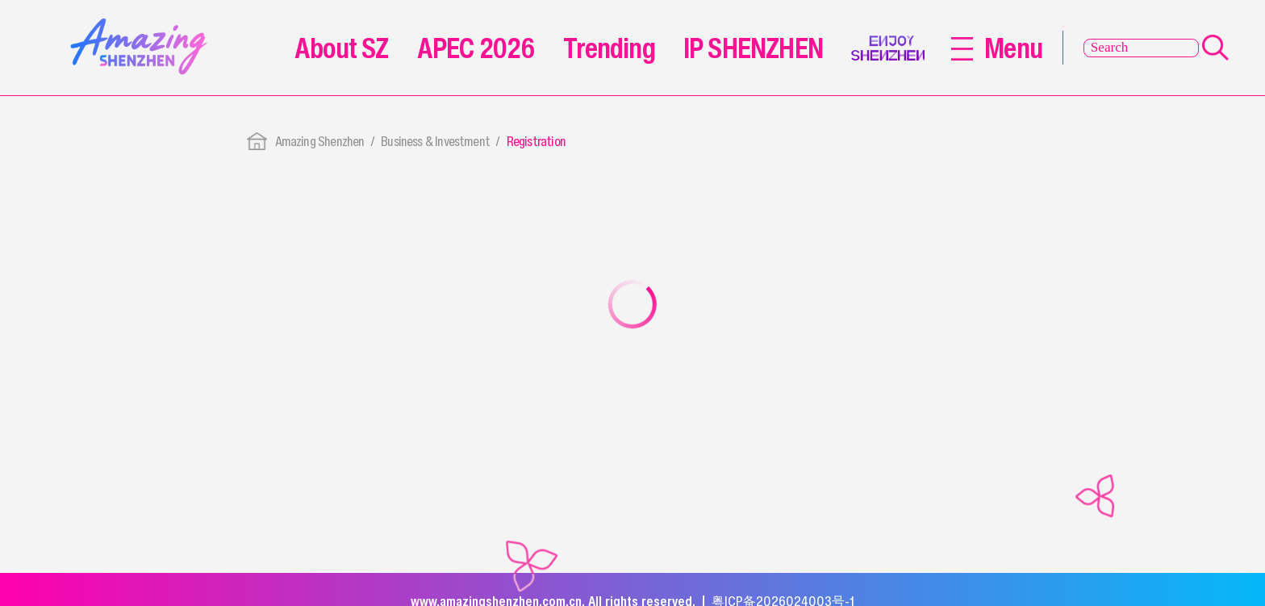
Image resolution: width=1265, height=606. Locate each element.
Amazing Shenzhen (320, 141)
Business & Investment (435, 141)
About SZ (341, 47)
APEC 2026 (476, 47)
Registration (536, 141)
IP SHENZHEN (753, 47)
